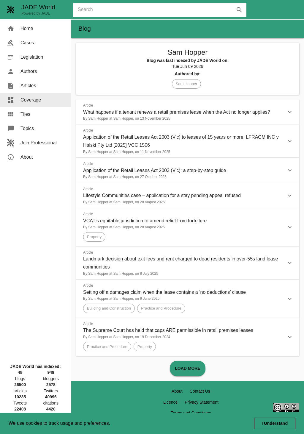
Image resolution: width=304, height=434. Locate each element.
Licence (170, 402)
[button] (186, 84)
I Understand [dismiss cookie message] (275, 423)
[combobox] (162, 10)
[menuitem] (35, 28)
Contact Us (200, 391)
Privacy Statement (201, 402)
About (177, 391)
